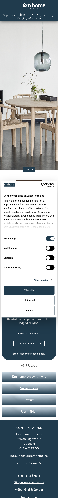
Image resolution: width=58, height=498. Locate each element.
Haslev (24, 353)
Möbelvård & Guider (29, 489)
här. (43, 353)
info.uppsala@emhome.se (29, 456)
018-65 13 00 (29, 448)
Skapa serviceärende (29, 482)
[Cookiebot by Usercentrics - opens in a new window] (41, 185)
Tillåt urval (29, 300)
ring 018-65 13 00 (29, 333)
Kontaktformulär (29, 343)
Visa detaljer (41, 280)
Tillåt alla (29, 290)
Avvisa (29, 310)
